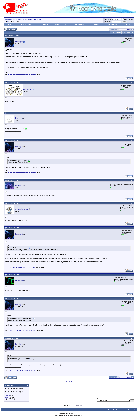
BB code (7, 395)
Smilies (7, 397)
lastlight (19, 41)
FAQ (66, 24)
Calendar (96, 24)
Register (45, 24)
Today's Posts (112, 24)
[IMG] (6, 398)
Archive (130, 409)
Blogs (57, 24)
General (29, 19)
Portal (9, 24)
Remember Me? (127, 19)
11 (123, 29)
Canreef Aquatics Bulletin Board (16, 19)
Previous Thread (65, 381)
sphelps (19, 280)
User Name (108, 19)
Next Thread (74, 381)
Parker (18, 118)
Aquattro (27, 89)
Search (128, 24)
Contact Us (111, 409)
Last (129, 29)
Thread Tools (115, 32)
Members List (79, 24)
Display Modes (126, 32)
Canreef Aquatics (121, 409)
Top (135, 409)
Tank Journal (37, 19)
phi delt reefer (21, 209)
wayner (18, 185)
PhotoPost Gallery (26, 24)
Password (108, 21)
